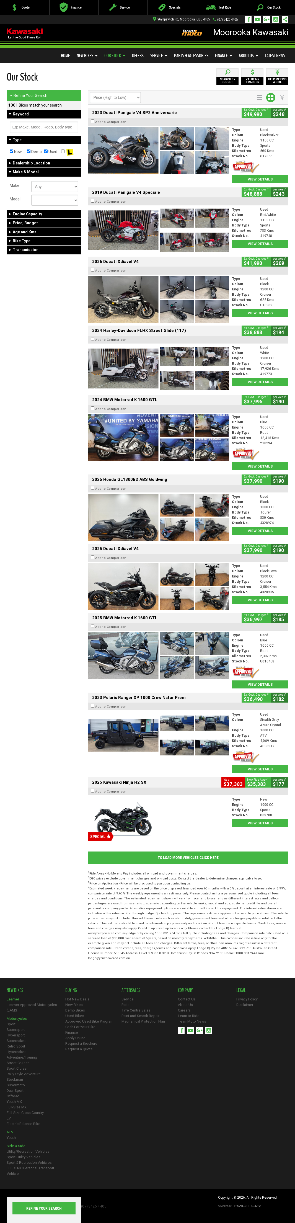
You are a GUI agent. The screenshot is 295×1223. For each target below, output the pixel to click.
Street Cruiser (18, 1063)
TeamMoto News (192, 1021)
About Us (248, 55)
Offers (138, 55)
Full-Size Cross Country (25, 1112)
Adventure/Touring (22, 1057)
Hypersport (16, 1035)
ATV (10, 1132)
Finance (223, 55)
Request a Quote (79, 1049)
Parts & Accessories (191, 55)
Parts (125, 1004)
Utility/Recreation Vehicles (28, 1151)
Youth (11, 1137)
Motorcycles (17, 1018)
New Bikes (87, 55)
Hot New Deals (77, 999)
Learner (13, 999)
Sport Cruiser (17, 1068)
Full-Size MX (17, 1107)
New (16, 151)
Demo (34, 151)
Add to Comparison (110, 122)
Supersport (16, 1029)
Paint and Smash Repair (140, 1015)
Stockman (15, 1079)
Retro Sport (16, 1046)
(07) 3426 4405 (227, 19)
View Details (260, 179)
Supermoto (16, 1085)
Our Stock (114, 55)
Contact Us (187, 999)
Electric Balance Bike (23, 1123)
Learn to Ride (189, 1015)
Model (15, 199)
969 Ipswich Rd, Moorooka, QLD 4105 (181, 19)
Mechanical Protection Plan (143, 1021)
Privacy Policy (247, 999)
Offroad (13, 1096)
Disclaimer (244, 1004)
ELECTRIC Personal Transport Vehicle (30, 1171)
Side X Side (16, 1146)
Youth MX (14, 1101)
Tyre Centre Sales (136, 1010)
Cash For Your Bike (80, 1027)
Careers (184, 1010)
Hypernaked (17, 1051)
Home (65, 55)
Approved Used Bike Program (89, 1021)
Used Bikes (74, 1015)
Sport (11, 1024)
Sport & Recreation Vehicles (29, 1162)
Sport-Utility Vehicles (23, 1157)
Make (14, 185)
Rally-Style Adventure (24, 1074)
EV (9, 1118)
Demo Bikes (75, 1010)
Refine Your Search (28, 95)
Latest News (275, 55)
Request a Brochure (81, 1043)
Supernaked (17, 1040)
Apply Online (75, 1038)
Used (50, 151)
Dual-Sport (15, 1090)
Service (158, 55)
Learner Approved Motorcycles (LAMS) (32, 1007)
